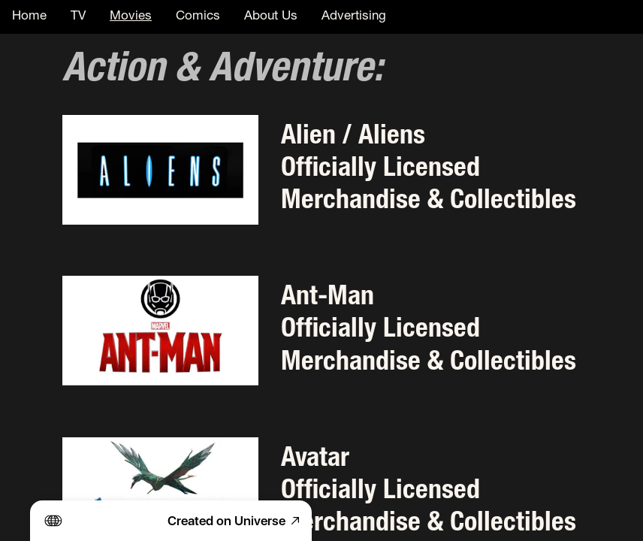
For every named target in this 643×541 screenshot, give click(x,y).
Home (29, 17)
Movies (131, 17)
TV (78, 17)
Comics (198, 17)
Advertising (354, 17)
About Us (270, 17)
